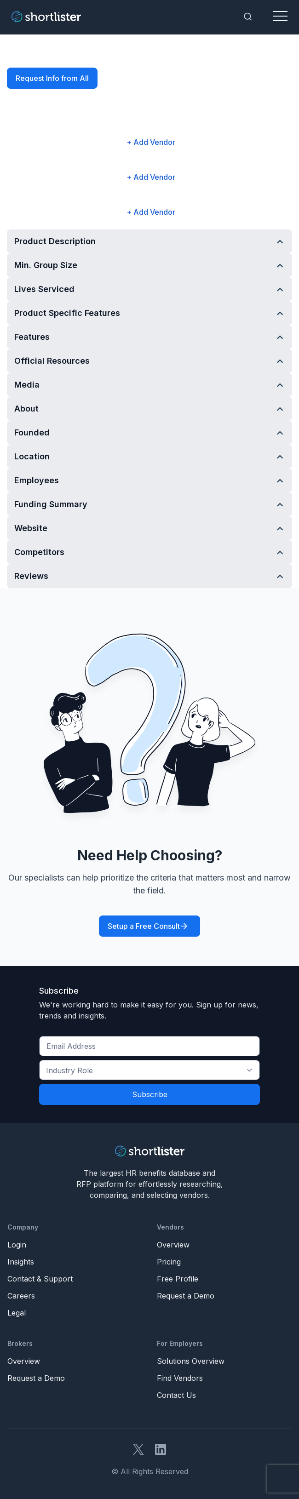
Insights (20, 1261)
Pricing (169, 1261)
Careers (21, 1295)
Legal (16, 1312)
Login (16, 1244)
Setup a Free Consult (144, 926)
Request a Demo (185, 1295)
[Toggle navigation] (280, 16)
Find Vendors (180, 1378)
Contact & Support (40, 1278)
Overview (173, 1244)
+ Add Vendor (150, 142)
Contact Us (176, 1395)
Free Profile (177, 1278)
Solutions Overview (190, 1361)
